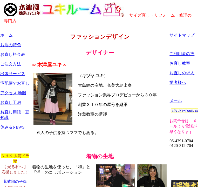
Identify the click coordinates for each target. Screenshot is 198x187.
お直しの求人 (181, 73)
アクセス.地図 (13, 93)
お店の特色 (10, 45)
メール (175, 101)
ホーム (6, 35)
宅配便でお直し (14, 83)
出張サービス (12, 73)
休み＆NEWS (12, 127)
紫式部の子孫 (15, 181)
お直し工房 (10, 102)
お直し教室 (179, 63)
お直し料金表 (12, 54)
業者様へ (177, 82)
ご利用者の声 (181, 53)
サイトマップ (181, 35)
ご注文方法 (10, 64)
